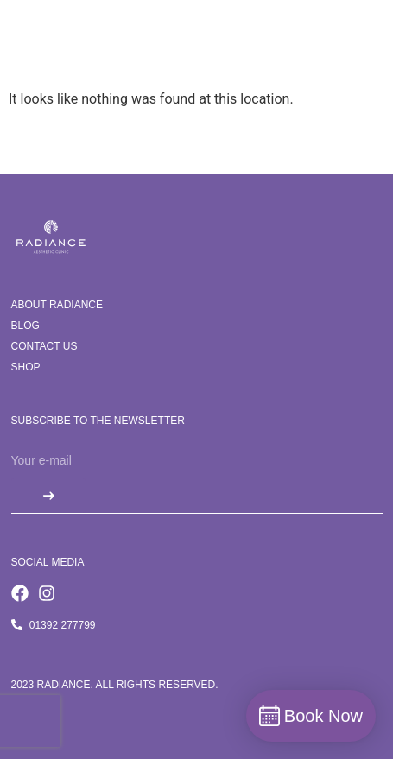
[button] (356, 50)
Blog (25, 325)
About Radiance (57, 305)
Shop (26, 367)
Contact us (44, 346)
